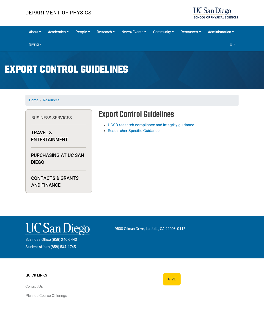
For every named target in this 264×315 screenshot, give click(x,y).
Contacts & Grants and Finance (55, 181)
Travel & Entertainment (49, 136)
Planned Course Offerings (46, 295)
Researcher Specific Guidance (134, 130)
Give (172, 279)
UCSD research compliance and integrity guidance (151, 125)
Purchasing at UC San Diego (57, 159)
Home (33, 100)
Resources (51, 100)
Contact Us (34, 286)
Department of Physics (58, 13)
